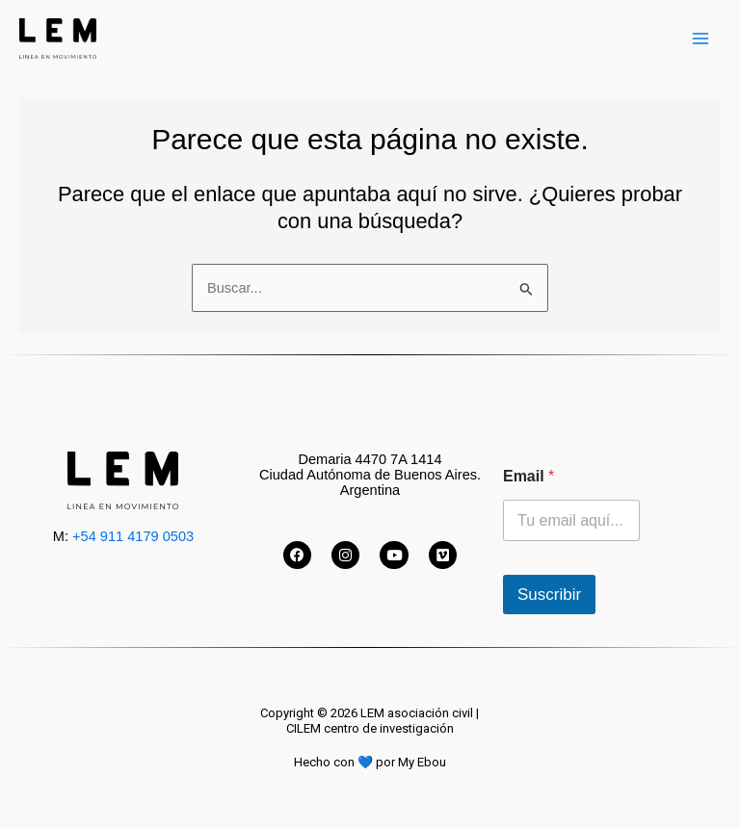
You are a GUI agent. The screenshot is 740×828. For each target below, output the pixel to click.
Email (528, 476)
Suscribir (549, 594)
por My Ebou (411, 762)
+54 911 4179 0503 (133, 536)
